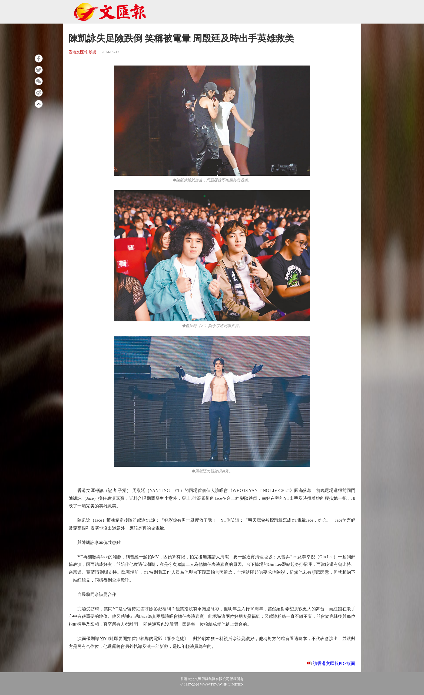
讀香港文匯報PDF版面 (334, 663)
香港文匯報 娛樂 (82, 52)
